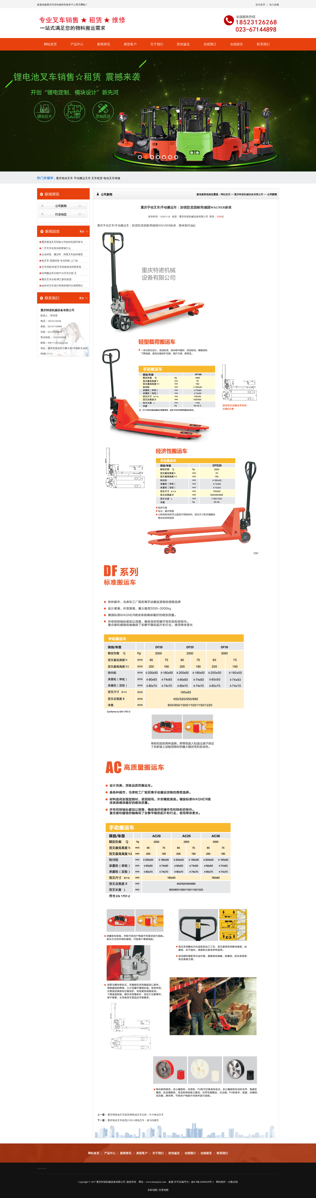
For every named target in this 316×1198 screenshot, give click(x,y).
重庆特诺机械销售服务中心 (61, 4)
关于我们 (156, 44)
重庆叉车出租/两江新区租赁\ (57, 279)
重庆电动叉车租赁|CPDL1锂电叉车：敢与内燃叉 (133, 1120)
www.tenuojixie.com (156, 1181)
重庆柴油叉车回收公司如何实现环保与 (62, 242)
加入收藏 (274, 4)
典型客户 (130, 44)
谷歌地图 (152, 1190)
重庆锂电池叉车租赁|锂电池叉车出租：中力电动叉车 (136, 1114)
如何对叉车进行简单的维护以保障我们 (62, 285)
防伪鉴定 (183, 44)
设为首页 (260, 4)
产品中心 (77, 44)
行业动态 (61, 214)
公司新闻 (61, 206)
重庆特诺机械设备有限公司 (248, 194)
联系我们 (263, 44)
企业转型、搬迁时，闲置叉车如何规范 (62, 254)
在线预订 (210, 44)
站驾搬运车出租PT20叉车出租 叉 (59, 273)
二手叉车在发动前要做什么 (56, 248)
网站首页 (50, 44)
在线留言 (236, 44)
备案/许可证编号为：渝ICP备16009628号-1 (191, 1181)
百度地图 (163, 1190)
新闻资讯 (103, 44)
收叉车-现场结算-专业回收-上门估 (60, 260)
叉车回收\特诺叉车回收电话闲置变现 (61, 266)
